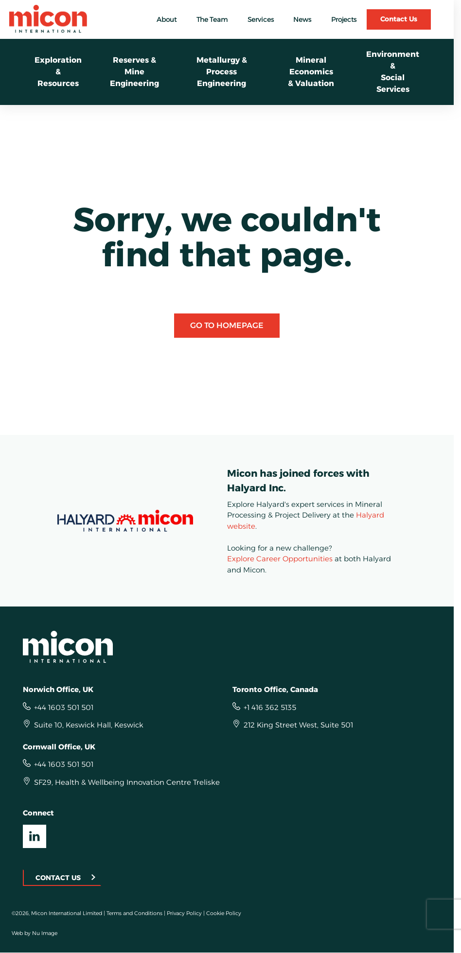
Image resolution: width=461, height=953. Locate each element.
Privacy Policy (184, 913)
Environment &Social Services (392, 72)
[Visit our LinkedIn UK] (34, 836)
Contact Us (398, 19)
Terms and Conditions (134, 913)
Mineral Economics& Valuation (311, 71)
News (302, 19)
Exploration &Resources (58, 71)
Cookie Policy (223, 913)
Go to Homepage (227, 325)
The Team (212, 19)
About (167, 19)
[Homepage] (227, 647)
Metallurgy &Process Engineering (221, 71)
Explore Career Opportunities (280, 558)
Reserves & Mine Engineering (134, 71)
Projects (343, 19)
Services (261, 19)
